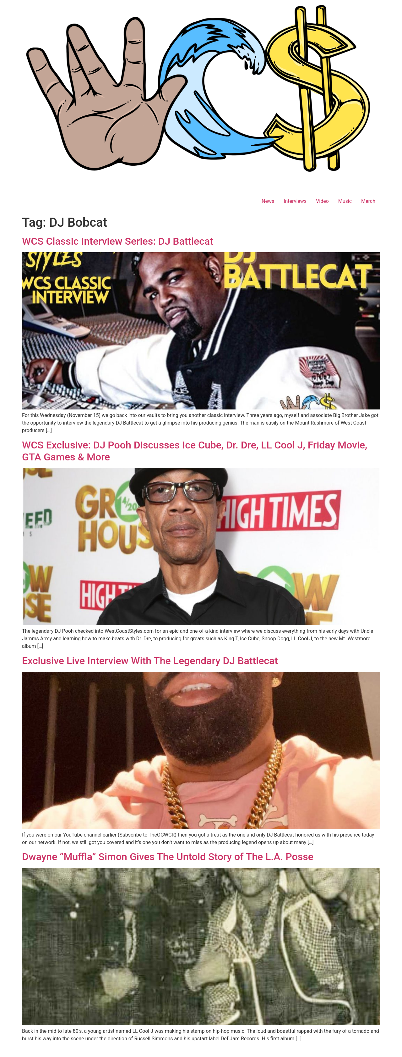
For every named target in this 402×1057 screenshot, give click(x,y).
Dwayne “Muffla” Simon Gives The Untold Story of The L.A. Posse (167, 857)
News (268, 201)
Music (345, 201)
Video (322, 201)
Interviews (295, 201)
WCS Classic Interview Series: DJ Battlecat (117, 241)
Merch (368, 201)
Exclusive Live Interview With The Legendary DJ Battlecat (150, 661)
